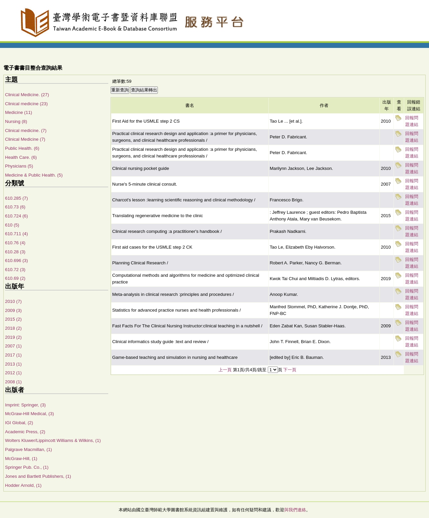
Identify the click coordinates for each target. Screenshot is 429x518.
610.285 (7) (16, 198)
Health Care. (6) (21, 157)
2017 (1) (13, 355)
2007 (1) (13, 345)
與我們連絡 (295, 509)
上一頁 (225, 369)
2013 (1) (13, 364)
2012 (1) (13, 372)
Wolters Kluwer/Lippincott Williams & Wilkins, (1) (53, 440)
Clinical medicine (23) (26, 103)
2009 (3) (13, 310)
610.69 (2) (15, 278)
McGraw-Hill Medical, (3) (29, 413)
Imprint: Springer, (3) (25, 404)
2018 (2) (13, 328)
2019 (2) (13, 337)
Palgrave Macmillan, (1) (28, 449)
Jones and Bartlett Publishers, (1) (38, 476)
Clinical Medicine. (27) (27, 94)
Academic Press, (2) (25, 431)
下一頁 (289, 369)
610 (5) (12, 225)
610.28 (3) (15, 251)
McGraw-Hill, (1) (21, 458)
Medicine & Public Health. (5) (34, 175)
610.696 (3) (16, 260)
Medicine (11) (18, 112)
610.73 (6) (15, 206)
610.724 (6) (16, 215)
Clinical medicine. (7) (26, 130)
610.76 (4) (15, 242)
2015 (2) (13, 319)
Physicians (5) (19, 166)
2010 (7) (13, 301)
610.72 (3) (15, 269)
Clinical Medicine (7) (25, 139)
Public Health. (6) (22, 148)
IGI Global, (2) (19, 422)
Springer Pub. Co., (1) (27, 467)
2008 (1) (13, 381)
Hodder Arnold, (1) (23, 485)
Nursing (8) (16, 121)
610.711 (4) (16, 233)
